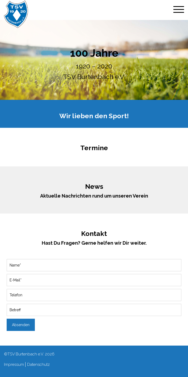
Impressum (14, 364)
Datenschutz (38, 364)
